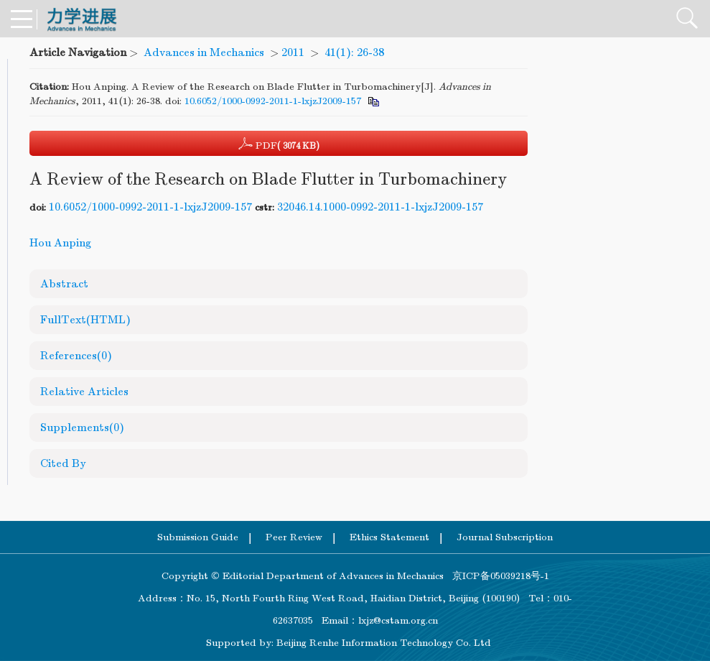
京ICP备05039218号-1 (496, 576)
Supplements (82, 427)
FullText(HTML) (85, 319)
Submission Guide (197, 537)
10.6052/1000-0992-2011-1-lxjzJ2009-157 (272, 101)
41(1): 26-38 (354, 52)
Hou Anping (60, 242)
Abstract (64, 283)
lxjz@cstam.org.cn (398, 620)
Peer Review (294, 537)
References (76, 355)
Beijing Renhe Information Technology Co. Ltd (383, 643)
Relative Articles (84, 391)
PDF (278, 144)
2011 (292, 52)
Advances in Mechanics (204, 52)
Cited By (63, 463)
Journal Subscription (505, 537)
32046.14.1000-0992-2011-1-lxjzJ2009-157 (380, 206)
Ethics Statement (389, 537)
